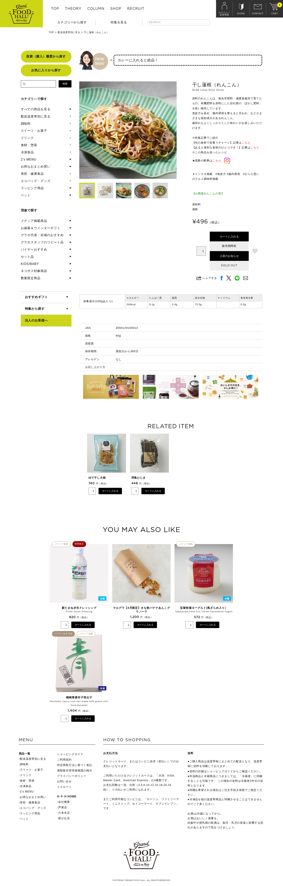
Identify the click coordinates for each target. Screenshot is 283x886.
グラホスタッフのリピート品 (42, 242)
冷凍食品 (27, 152)
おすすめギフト (36, 297)
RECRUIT (136, 9)
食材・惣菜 (29, 145)
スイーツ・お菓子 (34, 130)
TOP (55, 9)
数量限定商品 (31, 278)
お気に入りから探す (46, 70)
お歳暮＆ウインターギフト (41, 228)
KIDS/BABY (30, 264)
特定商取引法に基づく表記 (74, 765)
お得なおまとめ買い (36, 166)
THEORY (73, 9)
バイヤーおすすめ (34, 249)
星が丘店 (64, 818)
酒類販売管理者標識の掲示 (74, 770)
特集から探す (35, 308)
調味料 (26, 123)
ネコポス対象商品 (34, 271)
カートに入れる (229, 236)
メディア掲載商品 (34, 220)
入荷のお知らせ (229, 256)
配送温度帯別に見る (69, 32)
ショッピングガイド (70, 754)
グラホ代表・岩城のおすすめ (42, 235)
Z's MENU (28, 159)
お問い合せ (64, 781)
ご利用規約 (64, 759)
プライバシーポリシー (71, 775)
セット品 (27, 256)
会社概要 (64, 801)
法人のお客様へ (36, 320)
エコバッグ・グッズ (36, 181)
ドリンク (27, 137)
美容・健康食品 (32, 173)
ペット (26, 195)
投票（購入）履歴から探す (46, 56)
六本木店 (64, 812)
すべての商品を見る (36, 109)
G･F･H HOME (66, 796)
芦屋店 (62, 807)
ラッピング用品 (32, 188)
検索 (65, 83)
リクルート (64, 786)
